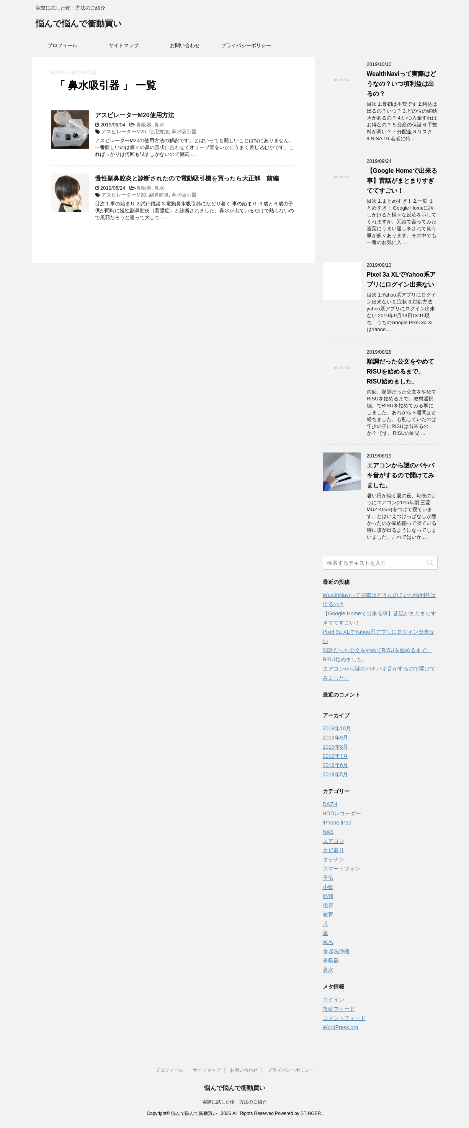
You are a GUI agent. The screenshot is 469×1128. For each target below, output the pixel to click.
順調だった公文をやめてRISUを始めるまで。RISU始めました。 (400, 371)
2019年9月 (335, 738)
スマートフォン (341, 869)
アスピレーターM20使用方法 (134, 115)
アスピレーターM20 (123, 131)
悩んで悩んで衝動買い (79, 24)
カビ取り (333, 850)
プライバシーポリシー (246, 45)
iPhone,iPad (337, 823)
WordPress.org (340, 1027)
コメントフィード (344, 1018)
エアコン (333, 841)
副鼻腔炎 (159, 195)
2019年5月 (335, 774)
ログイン (333, 1000)
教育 (328, 915)
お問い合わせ (185, 45)
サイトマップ (124, 45)
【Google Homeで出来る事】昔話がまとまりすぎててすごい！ (402, 180)
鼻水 (159, 125)
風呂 (328, 942)
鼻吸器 (143, 125)
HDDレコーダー (342, 813)
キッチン (333, 859)
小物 (328, 887)
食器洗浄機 (336, 951)
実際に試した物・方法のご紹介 (235, 1102)
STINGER (311, 1113)
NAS (328, 832)
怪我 (328, 896)
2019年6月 (335, 765)
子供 (328, 878)
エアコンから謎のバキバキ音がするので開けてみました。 (400, 475)
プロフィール (62, 45)
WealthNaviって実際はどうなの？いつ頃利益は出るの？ (401, 83)
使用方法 (159, 131)
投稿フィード (339, 1009)
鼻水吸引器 (184, 131)
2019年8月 (335, 747)
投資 (328, 905)
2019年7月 (335, 756)
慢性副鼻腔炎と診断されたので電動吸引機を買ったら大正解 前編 (187, 178)
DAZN (330, 804)
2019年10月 (337, 728)
